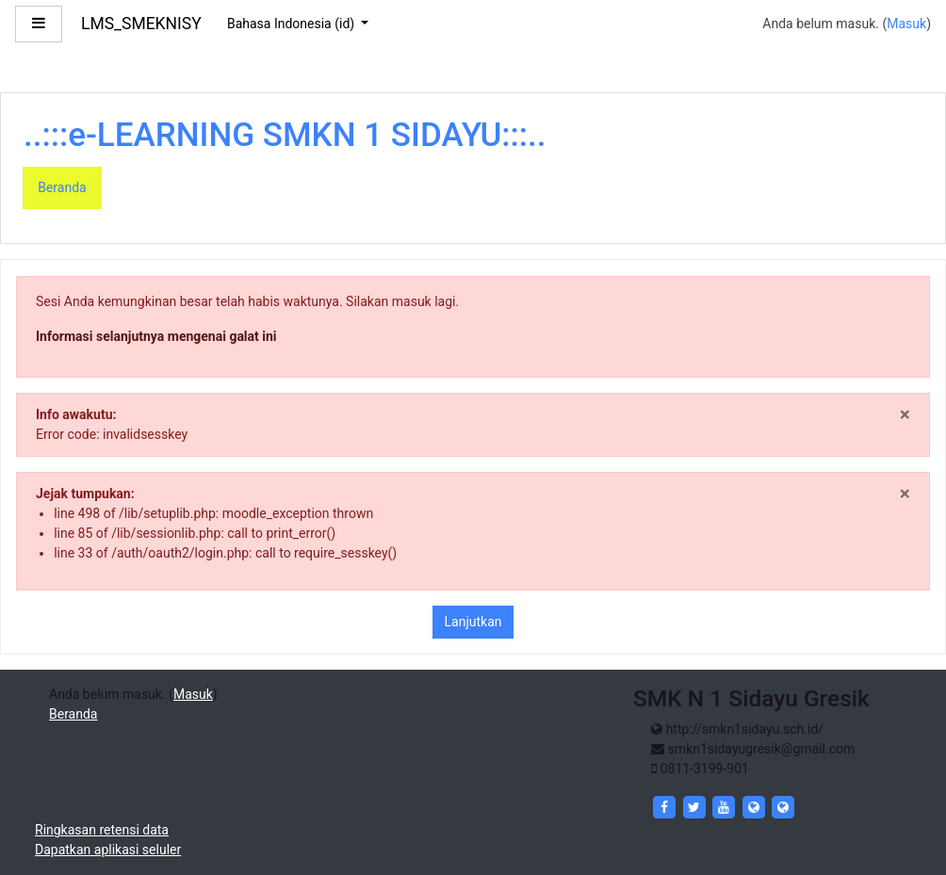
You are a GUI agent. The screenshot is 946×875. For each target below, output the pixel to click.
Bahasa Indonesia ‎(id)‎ (292, 23)
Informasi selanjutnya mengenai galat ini (156, 336)
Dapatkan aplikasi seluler (108, 849)
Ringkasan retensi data (102, 829)
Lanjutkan (473, 621)
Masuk (906, 23)
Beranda (62, 187)
